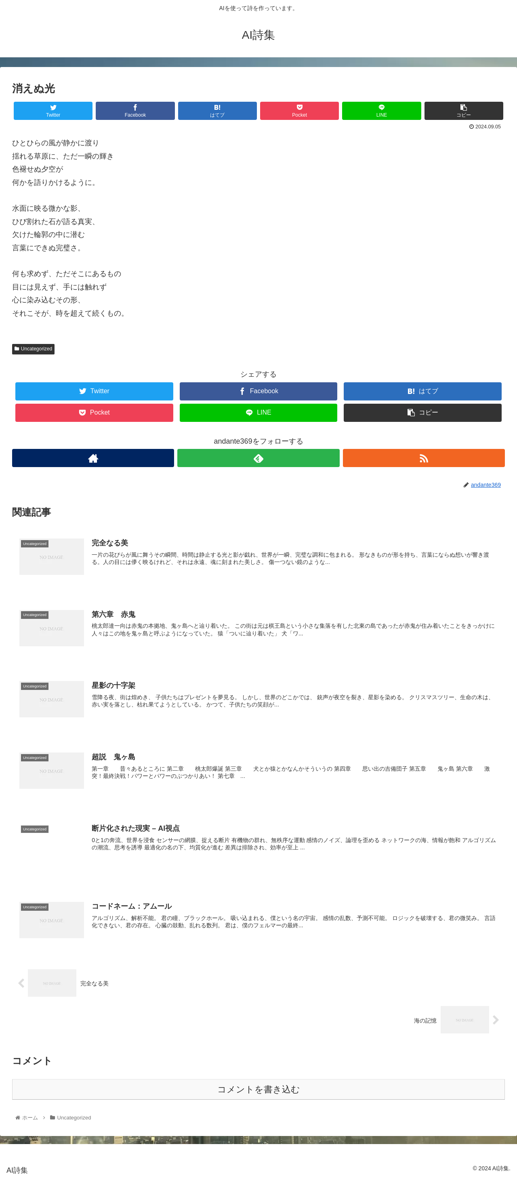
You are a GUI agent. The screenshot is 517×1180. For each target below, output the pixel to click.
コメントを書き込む (258, 1089)
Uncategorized (33, 349)
